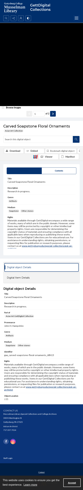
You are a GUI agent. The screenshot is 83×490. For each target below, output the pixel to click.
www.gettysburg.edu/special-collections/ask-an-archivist (40, 247)
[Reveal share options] (13, 18)
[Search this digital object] (38, 139)
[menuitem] (41, 472)
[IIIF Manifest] (69, 157)
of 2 (47, 113)
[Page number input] (39, 114)
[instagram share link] (13, 441)
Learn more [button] (30, 484)
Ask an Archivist (10, 426)
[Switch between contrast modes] (28, 18)
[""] (41, 8)
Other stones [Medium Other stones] (27, 211)
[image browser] (12, 107)
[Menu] (76, 18)
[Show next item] (53, 114)
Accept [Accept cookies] (72, 482)
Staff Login (8, 458)
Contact (41, 472)
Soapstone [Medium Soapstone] (14, 211)
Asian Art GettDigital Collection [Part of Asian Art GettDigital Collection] (19, 316)
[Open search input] (6, 18)
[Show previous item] (29, 114)
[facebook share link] (6, 441)
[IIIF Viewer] (49, 157)
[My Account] (21, 18)
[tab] (24, 171)
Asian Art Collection (14, 130)
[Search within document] (76, 139)
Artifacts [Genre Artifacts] (13, 201)
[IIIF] (35, 156)
